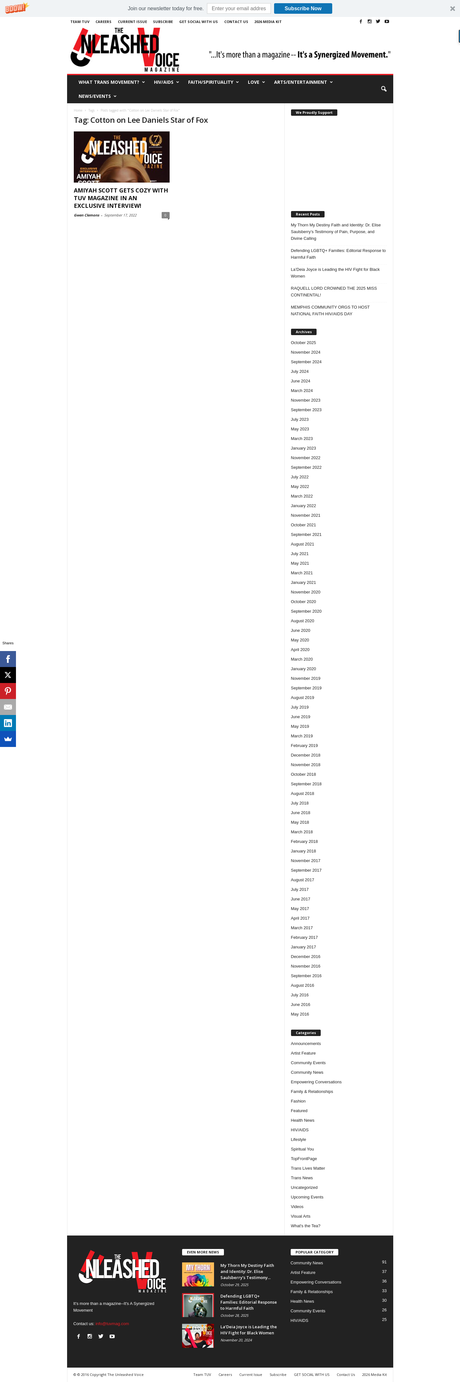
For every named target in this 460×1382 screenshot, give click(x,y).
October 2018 (303, 774)
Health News (303, 1120)
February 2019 (304, 745)
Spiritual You (302, 1149)
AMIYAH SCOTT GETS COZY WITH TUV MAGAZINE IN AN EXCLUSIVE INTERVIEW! (121, 197)
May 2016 (300, 1014)
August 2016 (302, 985)
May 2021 (300, 563)
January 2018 (303, 851)
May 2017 (300, 908)
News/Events (98, 96)
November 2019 (306, 678)
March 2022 (302, 496)
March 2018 (302, 831)
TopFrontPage (304, 1158)
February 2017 (304, 937)
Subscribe (163, 21)
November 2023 (306, 400)
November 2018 (306, 764)
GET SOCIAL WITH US (198, 21)
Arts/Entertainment (303, 82)
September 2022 (306, 467)
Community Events (308, 1062)
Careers (103, 21)
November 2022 (306, 457)
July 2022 (300, 477)
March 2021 (302, 572)
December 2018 (306, 755)
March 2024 (302, 390)
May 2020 (300, 640)
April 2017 (300, 918)
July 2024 (300, 371)
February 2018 (304, 841)
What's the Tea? (306, 1225)
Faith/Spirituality (213, 82)
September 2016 (306, 975)
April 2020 (300, 649)
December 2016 (306, 956)
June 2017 (300, 899)
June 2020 (300, 630)
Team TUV (79, 21)
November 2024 (306, 352)
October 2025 (303, 342)
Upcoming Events (307, 1197)
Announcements (306, 1043)
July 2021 (300, 553)
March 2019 (302, 736)
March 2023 (302, 438)
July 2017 (300, 889)
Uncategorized (304, 1187)
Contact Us (236, 21)
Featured (299, 1110)
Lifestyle (298, 1139)
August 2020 (302, 620)
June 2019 (300, 716)
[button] (230, 8)
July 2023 (300, 419)
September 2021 (306, 534)
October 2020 (303, 601)
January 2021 (303, 582)
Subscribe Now (303, 8)
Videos (297, 1206)
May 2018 (300, 822)
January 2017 (303, 947)
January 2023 (303, 448)
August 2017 (302, 879)
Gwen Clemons (86, 215)
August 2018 (302, 793)
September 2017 (306, 870)
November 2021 (306, 515)
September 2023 (306, 409)
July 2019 (300, 707)
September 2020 (306, 611)
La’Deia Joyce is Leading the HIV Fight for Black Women (335, 273)
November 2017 (306, 860)
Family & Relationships (312, 1091)
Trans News (302, 1177)
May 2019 (300, 726)
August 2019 (302, 697)
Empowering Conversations (316, 1082)
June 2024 (300, 381)
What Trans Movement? (112, 82)
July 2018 (300, 803)
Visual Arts (300, 1216)
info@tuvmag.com (112, 1323)
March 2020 (302, 659)
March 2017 (302, 927)
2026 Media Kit (268, 21)
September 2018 (306, 783)
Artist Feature (303, 1053)
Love (256, 82)
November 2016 (306, 966)
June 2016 (300, 1004)
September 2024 (306, 361)
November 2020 (306, 592)
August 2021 (302, 544)
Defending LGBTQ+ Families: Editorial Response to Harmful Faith (338, 254)
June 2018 (300, 812)
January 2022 (303, 505)
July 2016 (300, 995)
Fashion (298, 1101)
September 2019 (306, 688)
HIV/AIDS (166, 82)
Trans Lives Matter (308, 1168)
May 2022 (300, 486)
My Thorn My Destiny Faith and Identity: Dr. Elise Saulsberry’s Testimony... (247, 1271)
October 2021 (303, 524)
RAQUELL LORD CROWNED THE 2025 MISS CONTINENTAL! (334, 291)
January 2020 (303, 668)
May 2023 (300, 429)
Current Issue (132, 21)
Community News (307, 1072)
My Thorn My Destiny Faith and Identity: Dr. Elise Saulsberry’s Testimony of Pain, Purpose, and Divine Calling (336, 232)
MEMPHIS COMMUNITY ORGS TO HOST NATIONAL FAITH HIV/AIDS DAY (330, 310)
